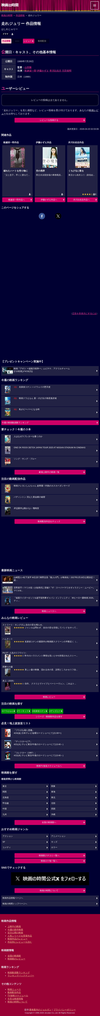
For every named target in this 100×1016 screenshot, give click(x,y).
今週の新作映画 (15, 929)
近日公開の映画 (15, 932)
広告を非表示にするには (84, 313)
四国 (53, 809)
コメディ (7, 847)
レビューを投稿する (49, 120)
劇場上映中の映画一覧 (49, 472)
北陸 (53, 803)
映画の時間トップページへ (15, 904)
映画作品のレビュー (17, 939)
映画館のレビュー (16, 958)
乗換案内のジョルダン (40, 1009)
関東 (53, 786)
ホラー (54, 847)
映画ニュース (14, 989)
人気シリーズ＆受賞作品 (20, 936)
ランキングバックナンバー (21, 975)
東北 (53, 797)
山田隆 (28, 67)
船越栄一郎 (30, 70)
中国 (5, 809)
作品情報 (20, 15)
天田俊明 (66, 70)
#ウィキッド (22, 711)
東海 (53, 792)
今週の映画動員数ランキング (15, 422)
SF (4, 842)
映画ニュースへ (49, 611)
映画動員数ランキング (19, 972)
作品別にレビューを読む (20, 942)
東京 (5, 786)
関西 (5, 792)
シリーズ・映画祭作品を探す (49, 716)
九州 (5, 814)
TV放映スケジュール (18, 995)
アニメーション (58, 836)
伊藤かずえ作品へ (49, 200)
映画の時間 (6, 15)
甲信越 (6, 803)
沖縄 (53, 814)
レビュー (28, 41)
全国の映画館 (14, 955)
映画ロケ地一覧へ (49, 861)
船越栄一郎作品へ (16, 200)
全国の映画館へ (49, 822)
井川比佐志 (55, 70)
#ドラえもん (7, 711)
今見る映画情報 (15, 998)
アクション (8, 836)
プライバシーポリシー (65, 1009)
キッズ (54, 842)
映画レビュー (49, 697)
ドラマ (5, 34)
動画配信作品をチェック (49, 521)
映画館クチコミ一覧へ (49, 855)
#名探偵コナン (39, 711)
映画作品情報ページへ (13, 898)
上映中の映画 (14, 926)
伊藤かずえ (43, 70)
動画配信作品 (14, 992)
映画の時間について (49, 890)
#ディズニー (55, 711)
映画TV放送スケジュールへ (49, 766)
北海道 (6, 797)
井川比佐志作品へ (81, 200)
